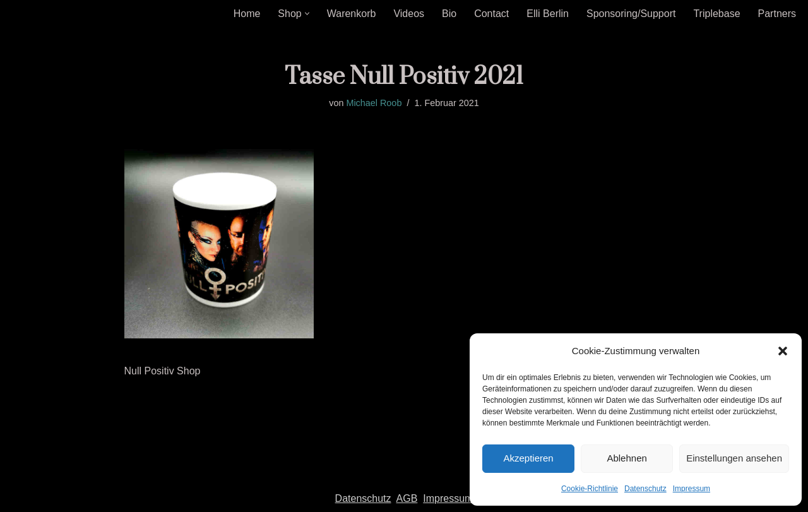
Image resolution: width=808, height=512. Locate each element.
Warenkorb (351, 13)
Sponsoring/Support (630, 13)
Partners (777, 13)
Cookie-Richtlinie (589, 488)
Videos (408, 13)
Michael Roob (373, 103)
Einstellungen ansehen (734, 458)
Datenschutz (645, 488)
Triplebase (716, 13)
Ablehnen (626, 458)
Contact (491, 13)
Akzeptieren (528, 458)
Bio (449, 13)
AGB (407, 498)
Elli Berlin (547, 13)
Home (247, 13)
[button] (782, 351)
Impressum (691, 488)
